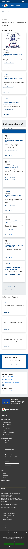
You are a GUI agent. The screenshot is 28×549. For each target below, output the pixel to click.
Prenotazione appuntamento (9, 513)
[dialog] (14, 540)
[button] (14, 546)
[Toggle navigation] (2, 5)
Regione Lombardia (6, 1)
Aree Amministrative (7, 424)
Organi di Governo (7, 422)
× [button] (26, 532)
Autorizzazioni (8, 465)
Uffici (4, 426)
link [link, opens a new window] (14, 541)
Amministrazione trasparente (9, 526)
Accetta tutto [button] (9, 543)
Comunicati (5, 475)
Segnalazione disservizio (8, 515)
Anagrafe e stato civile (10, 441)
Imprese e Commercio (10, 447)
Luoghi (4, 483)
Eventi (4, 485)
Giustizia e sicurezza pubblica (11, 457)
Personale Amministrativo (8, 432)
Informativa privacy (7, 530)
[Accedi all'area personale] (23, 1)
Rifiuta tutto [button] (19, 543)
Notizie (5, 50)
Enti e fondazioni (6, 428)
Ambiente (7, 461)
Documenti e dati (6, 434)
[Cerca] (25, 5)
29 (12, 289)
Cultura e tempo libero (10, 443)
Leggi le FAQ (5, 517)
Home (3, 11)
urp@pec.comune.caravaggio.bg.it (10, 504)
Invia (14, 131)
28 (6, 289)
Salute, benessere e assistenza (12, 463)
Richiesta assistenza (7, 519)
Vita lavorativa (8, 445)
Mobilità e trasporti (9, 449)
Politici (4, 430)
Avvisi (5, 74)
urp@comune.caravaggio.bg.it (10, 507)
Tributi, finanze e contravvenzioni (12, 459)
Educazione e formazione (10, 455)
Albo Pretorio (6, 528)
